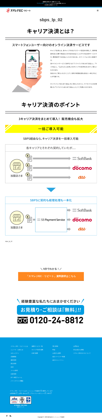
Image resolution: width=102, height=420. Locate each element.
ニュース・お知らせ (17, 349)
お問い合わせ (24, 393)
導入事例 (55, 346)
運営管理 (13, 360)
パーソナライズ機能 (17, 381)
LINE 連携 (35, 353)
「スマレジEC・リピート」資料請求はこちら (51, 276)
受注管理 (13, 363)
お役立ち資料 (56, 353)
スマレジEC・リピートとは (19, 346)
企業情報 (13, 393)
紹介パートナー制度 (58, 356)
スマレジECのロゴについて (82, 353)
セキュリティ (15, 353)
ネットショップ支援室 (33, 391)
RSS (10, 415)
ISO (49, 393)
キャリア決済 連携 (37, 349)
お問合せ (76, 346)
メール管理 (14, 370)
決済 (12, 367)
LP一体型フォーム (16, 377)
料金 (53, 349)
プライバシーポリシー (38, 393)
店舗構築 (13, 356)
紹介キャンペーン (58, 360)
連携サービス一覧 (37, 346)
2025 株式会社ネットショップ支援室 (54, 417)
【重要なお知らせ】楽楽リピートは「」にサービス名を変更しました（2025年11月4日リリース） (51, 3)
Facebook (6, 415)
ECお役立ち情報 (78, 349)
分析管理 (13, 374)
